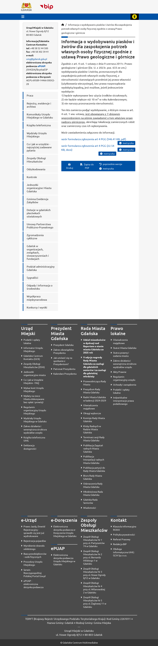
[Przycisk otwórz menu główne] (22, 16)
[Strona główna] (62, 24)
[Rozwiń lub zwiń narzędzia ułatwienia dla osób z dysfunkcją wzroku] (134, 17)
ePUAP (41, 66)
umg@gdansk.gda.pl (36, 58)
